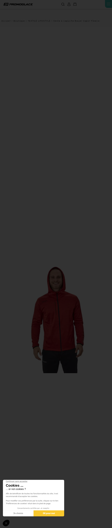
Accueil (6, 21)
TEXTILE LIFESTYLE (39, 21)
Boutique (19, 21)
